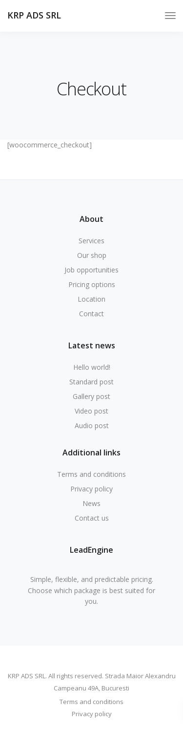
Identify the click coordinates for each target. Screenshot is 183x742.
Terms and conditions (91, 474)
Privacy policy (91, 488)
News (91, 503)
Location (91, 299)
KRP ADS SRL (34, 15)
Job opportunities (91, 269)
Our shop (91, 255)
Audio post (92, 425)
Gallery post (91, 396)
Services (91, 240)
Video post (91, 411)
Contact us (92, 518)
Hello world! (91, 367)
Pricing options (91, 284)
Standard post (91, 381)
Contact (91, 313)
